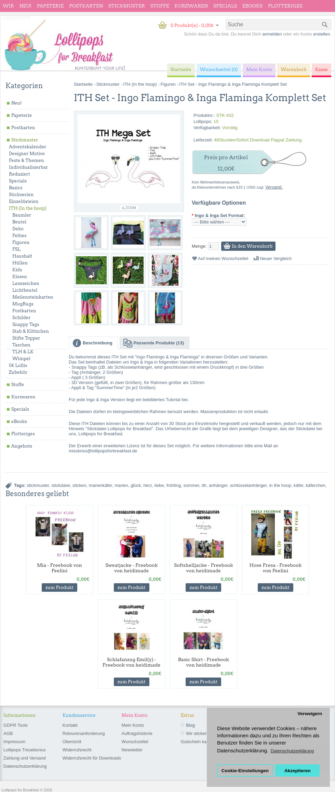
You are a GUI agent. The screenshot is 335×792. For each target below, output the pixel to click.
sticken (79, 485)
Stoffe (159, 6)
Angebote (16, 18)
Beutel (19, 221)
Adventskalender (27, 146)
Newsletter (132, 749)
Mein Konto (133, 725)
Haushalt (22, 256)
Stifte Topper (26, 338)
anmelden (272, 34)
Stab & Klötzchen (30, 331)
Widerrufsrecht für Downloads (92, 758)
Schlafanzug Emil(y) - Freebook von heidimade (132, 662)
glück (136, 485)
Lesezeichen (25, 283)
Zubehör (18, 372)
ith (204, 485)
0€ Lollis (18, 365)
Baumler (21, 215)
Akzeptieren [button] (297, 770)
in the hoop (280, 485)
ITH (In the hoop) (27, 208)
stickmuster (38, 485)
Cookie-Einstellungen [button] (245, 770)
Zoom (131, 208)
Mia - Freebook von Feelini (59, 567)
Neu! (25, 6)
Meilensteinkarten (32, 297)
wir (8, 6)
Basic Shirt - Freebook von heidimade (203, 662)
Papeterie (50, 6)
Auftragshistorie (137, 733)
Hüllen (20, 262)
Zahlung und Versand (24, 758)
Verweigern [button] (309, 713)
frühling (173, 485)
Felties (19, 235)
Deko (18, 228)
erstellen (321, 34)
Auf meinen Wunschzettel (223, 258)
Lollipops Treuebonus (24, 749)
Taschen (21, 344)
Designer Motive (27, 153)
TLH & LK (23, 351)
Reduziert (19, 174)
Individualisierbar (28, 167)
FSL (16, 249)
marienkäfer (100, 485)
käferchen (315, 485)
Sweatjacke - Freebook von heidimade (131, 567)
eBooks (252, 6)
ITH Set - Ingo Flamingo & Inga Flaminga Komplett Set (233, 84)
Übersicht (72, 741)
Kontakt (70, 725)
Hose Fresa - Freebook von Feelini (276, 567)
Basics (16, 187)
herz (147, 485)
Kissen (19, 276)
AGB (8, 733)
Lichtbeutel (24, 290)
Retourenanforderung (84, 733)
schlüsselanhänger (248, 485)
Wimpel (21, 358)
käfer (298, 485)
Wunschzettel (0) (219, 69)
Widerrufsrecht (77, 749)
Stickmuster (126, 6)
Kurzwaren (191, 6)
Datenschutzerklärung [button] (292, 750)
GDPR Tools (15, 725)
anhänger (218, 485)
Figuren (20, 242)
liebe (159, 485)
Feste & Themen (26, 160)
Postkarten (86, 6)
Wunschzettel (135, 741)
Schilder (21, 317)
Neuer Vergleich (276, 258)
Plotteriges (285, 6)
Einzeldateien (23, 201)
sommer (191, 485)
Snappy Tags (25, 324)
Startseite (83, 84)
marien (121, 485)
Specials (225, 6)
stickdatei (61, 485)
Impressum (14, 741)
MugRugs (23, 303)
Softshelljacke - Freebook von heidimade (203, 567)
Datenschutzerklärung (24, 766)
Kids (17, 269)
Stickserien (21, 194)
